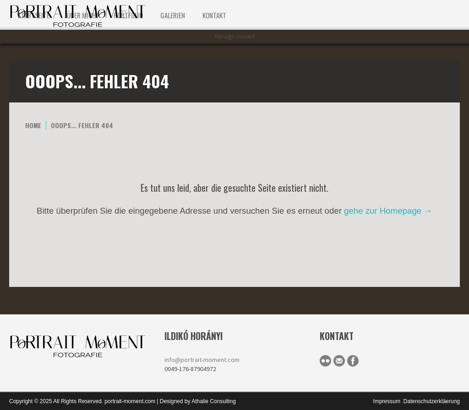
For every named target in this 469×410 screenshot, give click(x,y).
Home (33, 125)
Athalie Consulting (213, 401)
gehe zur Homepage (388, 211)
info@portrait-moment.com (202, 360)
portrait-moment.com (129, 401)
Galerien (172, 15)
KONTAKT (214, 15)
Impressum (386, 401)
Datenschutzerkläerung (432, 401)
